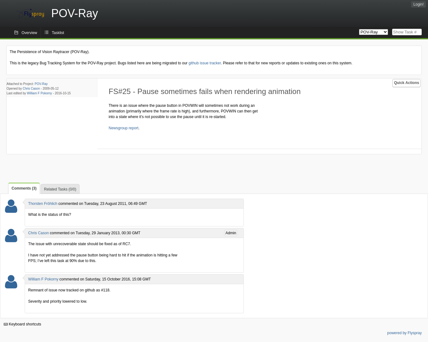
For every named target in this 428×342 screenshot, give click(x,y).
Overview (29, 33)
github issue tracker (205, 63)
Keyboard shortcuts (22, 324)
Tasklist (58, 33)
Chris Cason (31, 88)
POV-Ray (41, 84)
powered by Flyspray (404, 333)
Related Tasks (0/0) (60, 189)
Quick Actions (406, 83)
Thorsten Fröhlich (42, 203)
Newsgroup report (123, 128)
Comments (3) (24, 188)
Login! (418, 4)
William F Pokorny (39, 93)
